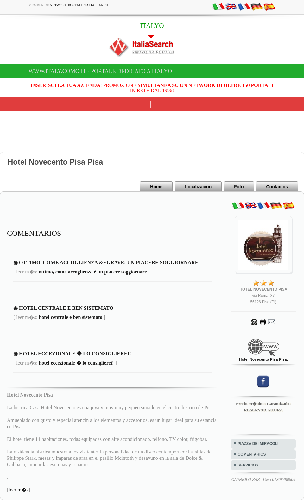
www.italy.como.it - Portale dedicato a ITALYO (100, 71)
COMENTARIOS (252, 454)
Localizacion (198, 186)
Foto (239, 186)
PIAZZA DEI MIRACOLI (258, 443)
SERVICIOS (248, 465)
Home (156, 186)
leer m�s (18, 489)
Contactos (277, 186)
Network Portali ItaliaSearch (79, 5)
